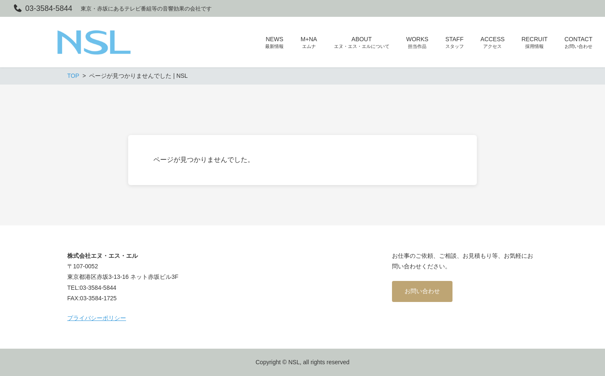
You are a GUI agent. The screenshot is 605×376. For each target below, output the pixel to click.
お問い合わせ (422, 291)
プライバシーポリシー (96, 318)
